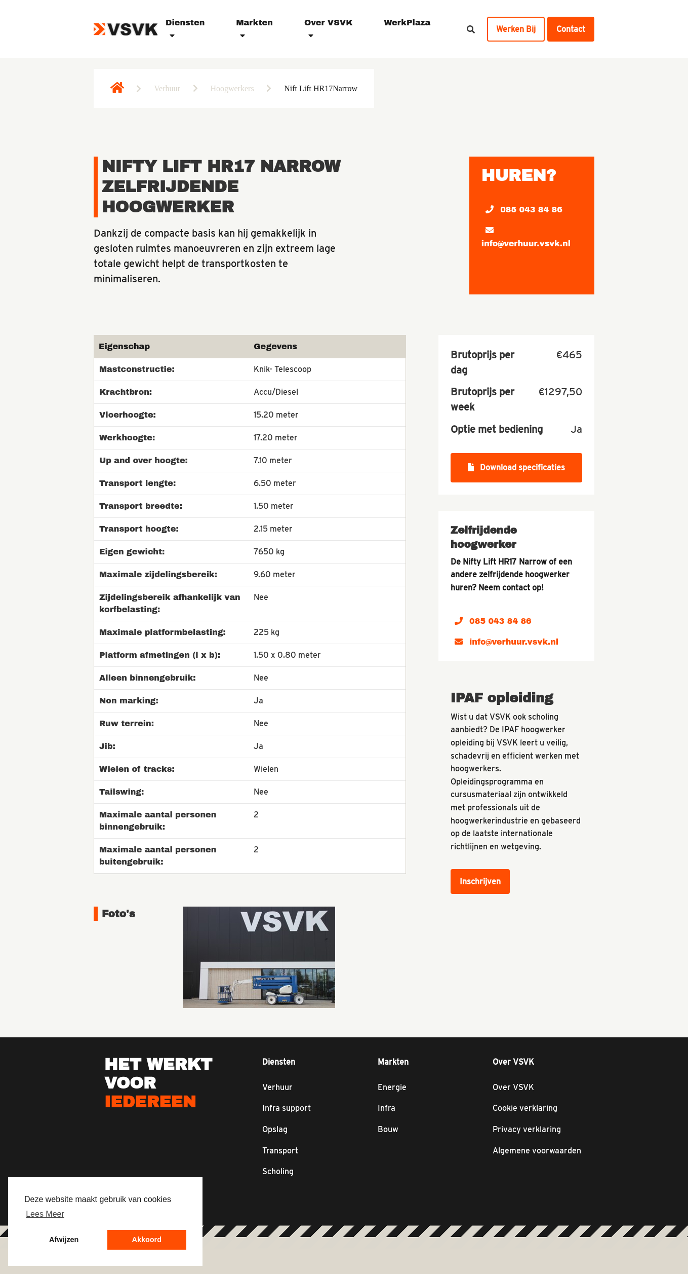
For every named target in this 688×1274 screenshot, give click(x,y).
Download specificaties (516, 467)
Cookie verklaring (525, 1108)
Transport (280, 1150)
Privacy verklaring (527, 1129)
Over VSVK (513, 1087)
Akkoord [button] (146, 1239)
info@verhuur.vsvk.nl (526, 237)
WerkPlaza (407, 22)
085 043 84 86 (523, 209)
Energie (392, 1087)
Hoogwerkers (232, 88)
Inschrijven (480, 881)
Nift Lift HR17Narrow (320, 88)
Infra (386, 1108)
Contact (570, 29)
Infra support (286, 1108)
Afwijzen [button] (63, 1239)
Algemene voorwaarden (537, 1150)
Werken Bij (516, 29)
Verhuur (167, 88)
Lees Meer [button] (45, 1214)
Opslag (275, 1129)
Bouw (388, 1129)
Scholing (278, 1171)
